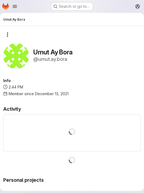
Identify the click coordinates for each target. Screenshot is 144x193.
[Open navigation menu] (14, 6)
